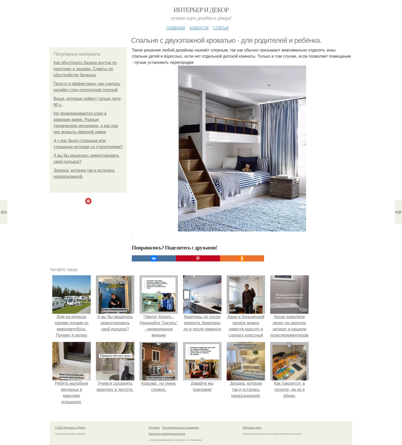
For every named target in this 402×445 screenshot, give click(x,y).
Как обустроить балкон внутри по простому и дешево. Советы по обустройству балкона (85, 68)
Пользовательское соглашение (180, 427)
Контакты (154, 427)
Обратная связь (252, 427)
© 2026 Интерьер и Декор (70, 427)
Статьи (220, 27)
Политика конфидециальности (167, 433)
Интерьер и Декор (201, 10)
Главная (175, 27)
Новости (198, 27)
